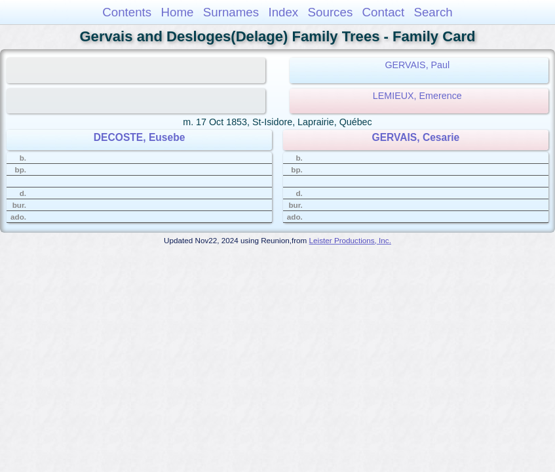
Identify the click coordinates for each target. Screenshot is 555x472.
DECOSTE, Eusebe (139, 137)
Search (432, 12)
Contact (383, 12)
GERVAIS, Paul (417, 65)
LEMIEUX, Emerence (417, 95)
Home (177, 12)
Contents (126, 12)
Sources (330, 12)
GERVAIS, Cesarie (416, 137)
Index (283, 12)
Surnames (231, 12)
